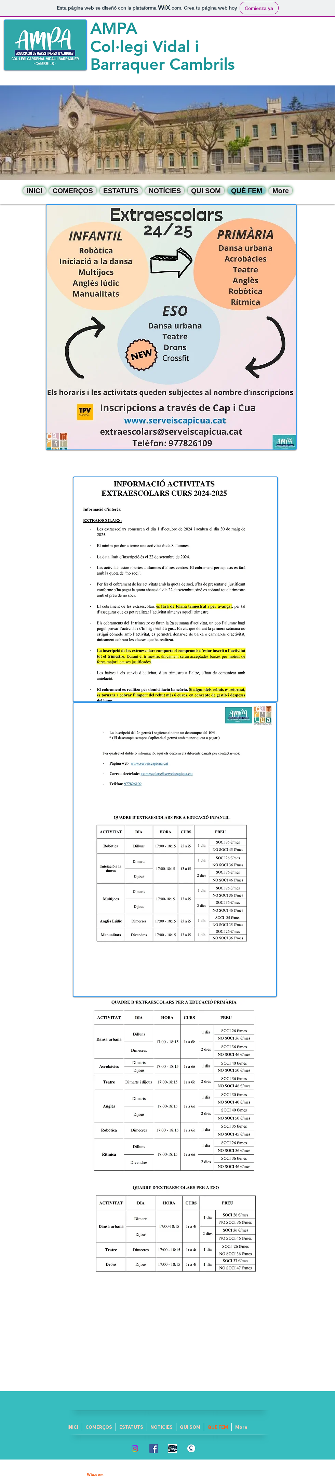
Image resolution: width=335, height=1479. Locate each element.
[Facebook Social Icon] (153, 1448)
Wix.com (95, 1474)
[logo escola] (172, 1448)
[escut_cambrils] (191, 1448)
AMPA (113, 28)
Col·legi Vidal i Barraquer (144, 55)
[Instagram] (135, 1448)
